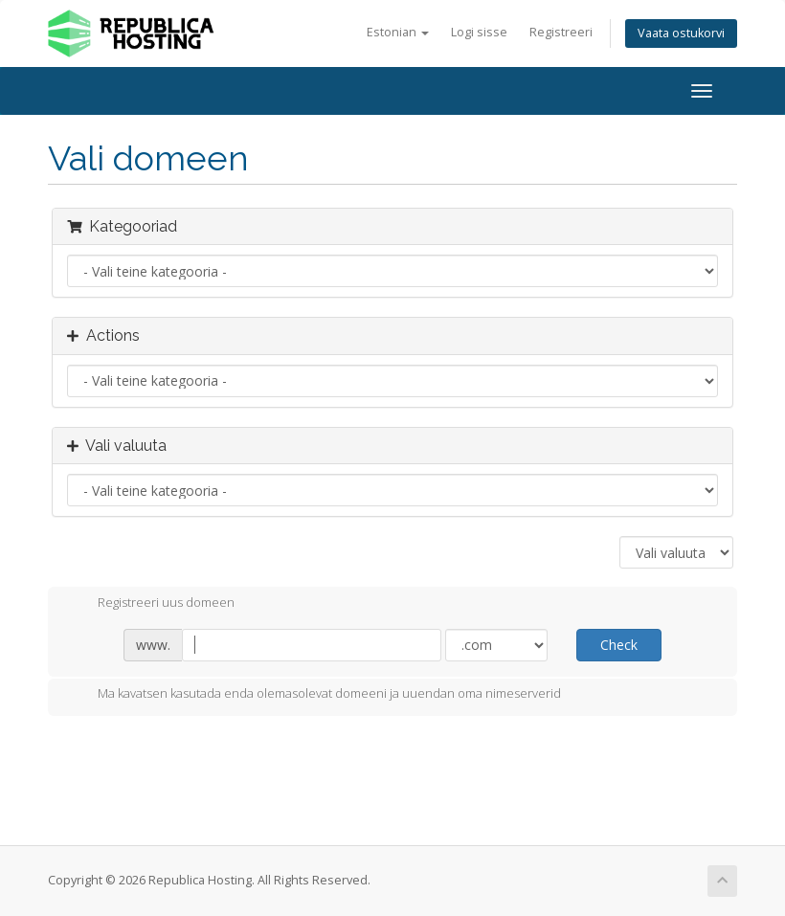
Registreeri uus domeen (151, 603)
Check (619, 645)
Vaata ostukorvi (681, 33)
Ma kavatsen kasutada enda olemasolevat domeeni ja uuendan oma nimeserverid (314, 694)
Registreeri (561, 32)
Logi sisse (479, 32)
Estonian (398, 32)
